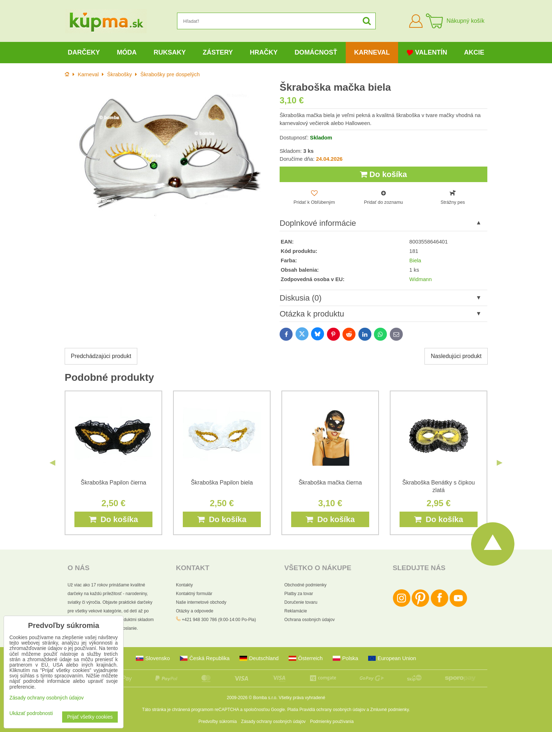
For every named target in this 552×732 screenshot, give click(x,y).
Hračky (263, 52)
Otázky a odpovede (194, 610)
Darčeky (84, 52)
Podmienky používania (332, 721)
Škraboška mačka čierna (330, 482)
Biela (415, 260)
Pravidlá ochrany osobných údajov (332, 709)
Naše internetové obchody (201, 602)
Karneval (372, 52)
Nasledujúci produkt (456, 356)
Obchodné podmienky (305, 584)
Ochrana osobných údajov (309, 619)
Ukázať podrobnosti (31, 713)
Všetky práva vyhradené (302, 697)
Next (499, 463)
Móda (127, 52)
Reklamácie (295, 610)
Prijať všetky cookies (90, 717)
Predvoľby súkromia (217, 721)
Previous (52, 463)
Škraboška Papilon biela (222, 482)
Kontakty (184, 584)
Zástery (218, 52)
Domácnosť (315, 52)
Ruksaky (170, 52)
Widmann (420, 279)
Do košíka (383, 174)
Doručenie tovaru (300, 602)
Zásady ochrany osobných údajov (273, 721)
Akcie (474, 52)
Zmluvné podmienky (389, 709)
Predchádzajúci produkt (101, 356)
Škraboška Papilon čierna (113, 482)
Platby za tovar (298, 593)
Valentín (427, 52)
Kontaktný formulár (194, 593)
